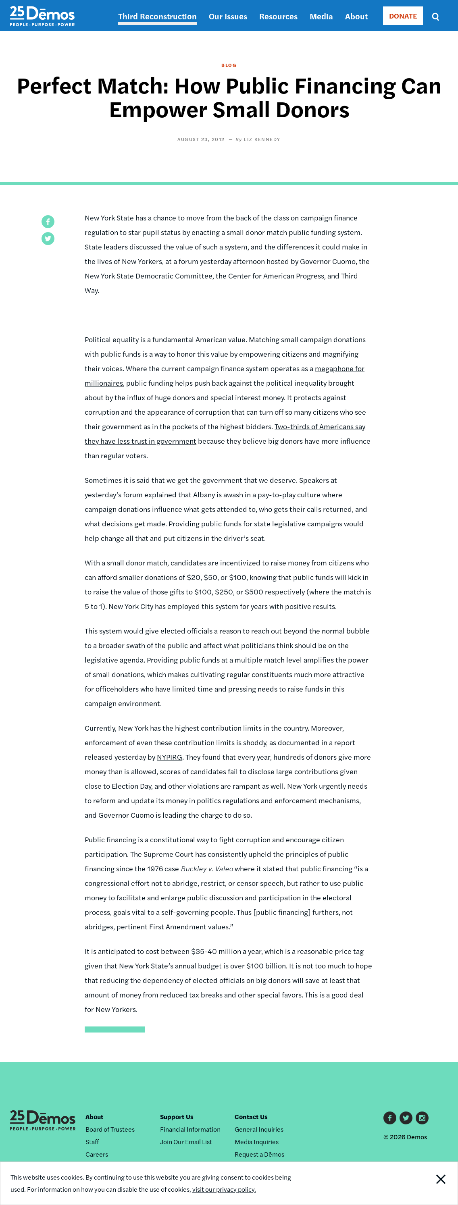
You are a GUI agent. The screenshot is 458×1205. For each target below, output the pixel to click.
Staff (92, 1141)
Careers (96, 1154)
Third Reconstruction (157, 16)
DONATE (403, 15)
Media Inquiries (257, 1141)
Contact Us (251, 1116)
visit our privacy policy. (224, 1189)
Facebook (389, 1118)
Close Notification (434, 1183)
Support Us (177, 1116)
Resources (278, 16)
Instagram (422, 1118)
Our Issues (228, 16)
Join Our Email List (186, 1141)
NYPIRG (169, 757)
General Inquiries (259, 1129)
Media (321, 16)
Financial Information (190, 1129)
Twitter (406, 1118)
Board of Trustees (110, 1129)
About (356, 16)
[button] (48, 221)
